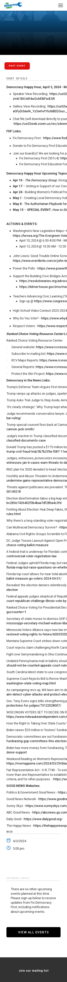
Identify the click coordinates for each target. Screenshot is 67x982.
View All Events (33, 932)
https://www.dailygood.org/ (43, 819)
